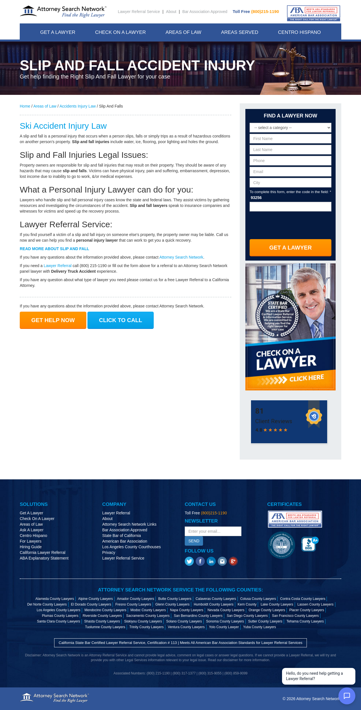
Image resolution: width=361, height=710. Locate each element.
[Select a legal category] (290, 127)
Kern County (247, 604)
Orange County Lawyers (266, 610)
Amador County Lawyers (135, 599)
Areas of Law (44, 106)
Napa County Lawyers (186, 610)
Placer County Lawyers (306, 610)
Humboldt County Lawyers (214, 604)
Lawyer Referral (58, 265)
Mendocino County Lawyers (105, 610)
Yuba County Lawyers (259, 627)
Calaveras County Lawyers (215, 599)
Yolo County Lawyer (224, 627)
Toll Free (256, 11)
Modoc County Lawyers (148, 610)
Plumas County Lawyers (60, 616)
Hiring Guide (31, 547)
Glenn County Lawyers (172, 604)
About (171, 11)
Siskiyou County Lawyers (143, 621)
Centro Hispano (299, 32)
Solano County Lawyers (184, 621)
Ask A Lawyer (31, 530)
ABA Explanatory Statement (44, 558)
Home (25, 106)
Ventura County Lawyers (186, 627)
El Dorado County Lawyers (91, 604)
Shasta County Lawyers (102, 621)
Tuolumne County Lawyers (105, 627)
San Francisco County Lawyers (295, 616)
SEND (193, 541)
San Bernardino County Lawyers (198, 616)
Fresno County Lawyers (133, 604)
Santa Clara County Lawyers (58, 621)
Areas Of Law (183, 32)
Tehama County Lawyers (305, 621)
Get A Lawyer (57, 32)
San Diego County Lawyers (247, 616)
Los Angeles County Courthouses (131, 547)
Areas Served (239, 32)
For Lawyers (30, 541)
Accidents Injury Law (78, 106)
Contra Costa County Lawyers (302, 599)
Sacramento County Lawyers (148, 616)
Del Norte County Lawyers (47, 604)
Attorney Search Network (181, 257)
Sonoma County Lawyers (225, 621)
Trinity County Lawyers (146, 627)
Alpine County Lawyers (95, 599)
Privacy (108, 552)
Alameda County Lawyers (55, 599)
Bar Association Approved (205, 11)
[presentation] (291, 223)
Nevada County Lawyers (226, 610)
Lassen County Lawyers (315, 604)
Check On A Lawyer (120, 32)
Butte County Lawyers (174, 599)
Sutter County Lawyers (265, 621)
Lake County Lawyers (277, 604)
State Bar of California (121, 535)
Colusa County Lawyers (258, 599)
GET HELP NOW (53, 320)
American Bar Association (125, 541)
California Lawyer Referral (42, 552)
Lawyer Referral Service (139, 11)
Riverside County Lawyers (102, 616)
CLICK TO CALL (120, 320)
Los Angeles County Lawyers (58, 610)
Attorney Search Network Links (129, 524)
